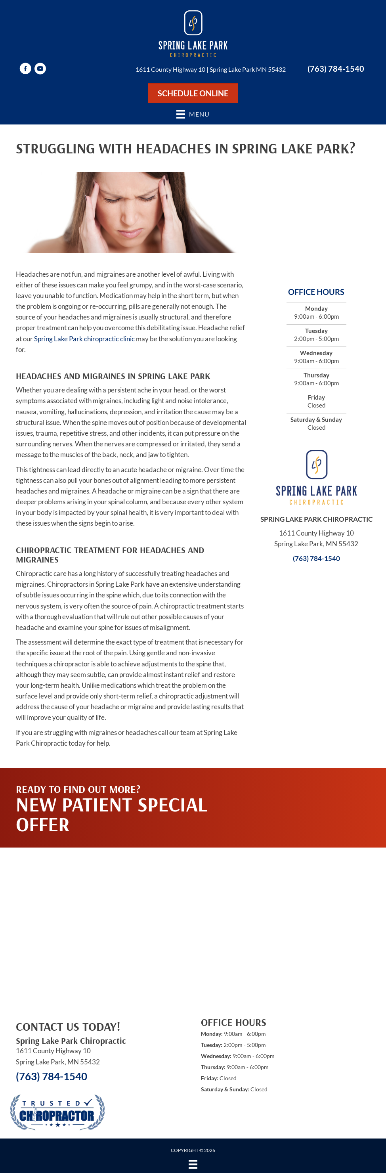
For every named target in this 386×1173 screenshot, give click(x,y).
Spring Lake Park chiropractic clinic (84, 339)
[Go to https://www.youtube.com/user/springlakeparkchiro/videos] (40, 70)
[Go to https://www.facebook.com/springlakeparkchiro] (25, 70)
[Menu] (193, 1164)
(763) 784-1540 (336, 68)
